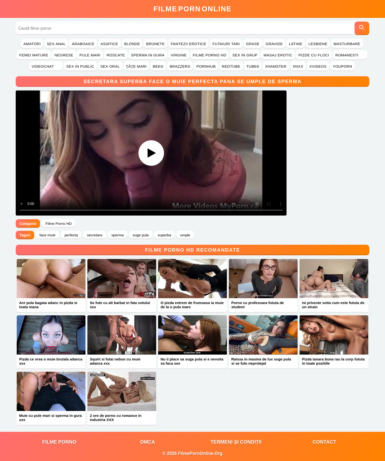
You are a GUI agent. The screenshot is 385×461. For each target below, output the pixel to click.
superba (164, 235)
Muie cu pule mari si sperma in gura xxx (50, 417)
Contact (324, 442)
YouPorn (342, 66)
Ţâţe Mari (136, 66)
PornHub (206, 66)
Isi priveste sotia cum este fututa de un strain (333, 305)
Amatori (32, 44)
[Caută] (362, 28)
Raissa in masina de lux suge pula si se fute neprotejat (261, 361)
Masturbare (346, 44)
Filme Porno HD (209, 55)
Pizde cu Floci (313, 55)
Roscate (116, 55)
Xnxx (298, 66)
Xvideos (318, 66)
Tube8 (253, 66)
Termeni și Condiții (236, 442)
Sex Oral (110, 66)
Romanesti (350, 55)
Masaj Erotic (278, 55)
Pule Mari (90, 55)
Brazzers (180, 66)
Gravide (274, 44)
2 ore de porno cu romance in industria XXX (115, 417)
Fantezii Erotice (188, 44)
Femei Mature (33, 55)
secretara (94, 235)
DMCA (147, 442)
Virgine (179, 55)
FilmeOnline (192, 9)
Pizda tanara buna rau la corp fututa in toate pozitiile (333, 361)
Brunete (155, 44)
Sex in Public (80, 66)
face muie (47, 235)
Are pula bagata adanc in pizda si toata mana (48, 305)
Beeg (158, 66)
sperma (117, 235)
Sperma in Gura (148, 55)
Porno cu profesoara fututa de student (257, 305)
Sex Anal (56, 44)
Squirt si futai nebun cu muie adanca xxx (115, 361)
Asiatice (109, 44)
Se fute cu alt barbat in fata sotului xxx (120, 305)
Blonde (132, 44)
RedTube (231, 66)
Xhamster (276, 66)
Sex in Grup (244, 55)
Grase (253, 44)
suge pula (141, 235)
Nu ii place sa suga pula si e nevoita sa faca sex (192, 361)
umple (185, 235)
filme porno (59, 442)
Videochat (46, 66)
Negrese (64, 55)
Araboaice (83, 44)
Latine (295, 44)
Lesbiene (317, 44)
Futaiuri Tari (226, 44)
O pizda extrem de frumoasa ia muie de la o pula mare (192, 305)
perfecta (71, 235)
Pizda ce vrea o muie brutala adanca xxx (50, 361)
